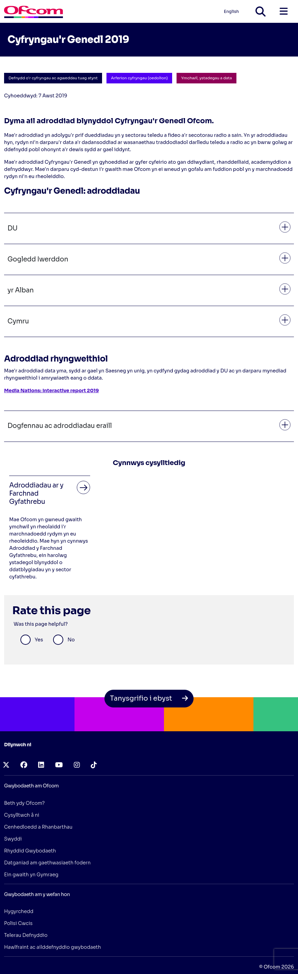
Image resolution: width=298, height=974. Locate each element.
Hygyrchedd (18, 911)
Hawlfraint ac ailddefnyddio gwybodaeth (52, 947)
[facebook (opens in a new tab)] (24, 765)
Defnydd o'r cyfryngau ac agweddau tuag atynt (53, 78)
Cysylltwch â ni (21, 815)
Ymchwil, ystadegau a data (206, 78)
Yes (39, 640)
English (231, 11)
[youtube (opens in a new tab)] (59, 765)
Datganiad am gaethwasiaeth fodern (47, 863)
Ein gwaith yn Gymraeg (31, 875)
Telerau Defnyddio (26, 935)
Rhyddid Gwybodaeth (30, 851)
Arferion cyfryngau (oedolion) (139, 78)
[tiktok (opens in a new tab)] (93, 765)
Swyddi (13, 839)
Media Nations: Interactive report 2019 (51, 390)
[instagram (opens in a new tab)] (76, 765)
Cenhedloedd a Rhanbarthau (38, 827)
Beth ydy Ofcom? (24, 803)
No (70, 640)
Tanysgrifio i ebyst (149, 698)
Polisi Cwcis (18, 923)
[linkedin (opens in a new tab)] (41, 765)
